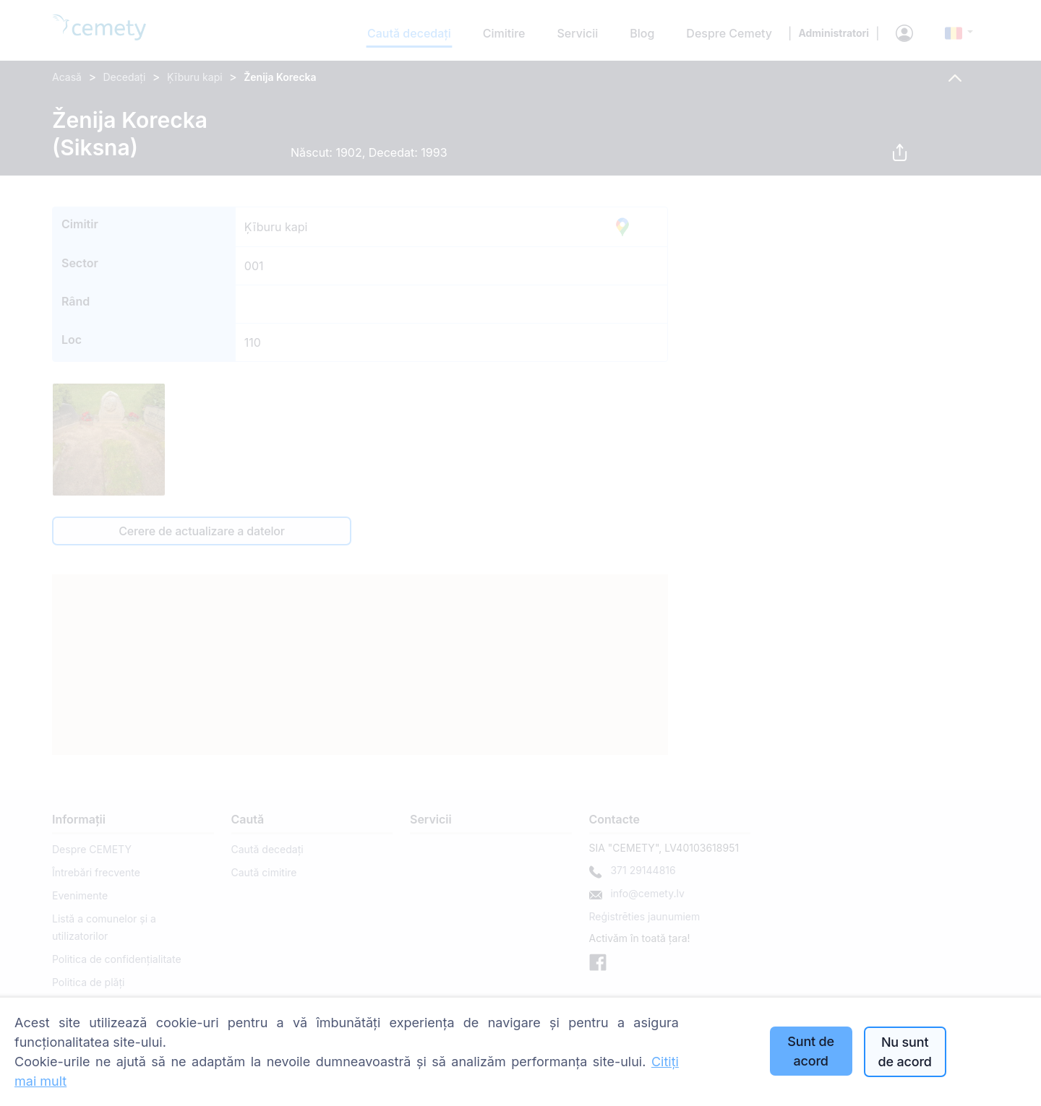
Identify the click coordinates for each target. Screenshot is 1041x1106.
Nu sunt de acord (904, 1051)
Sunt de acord (810, 1051)
